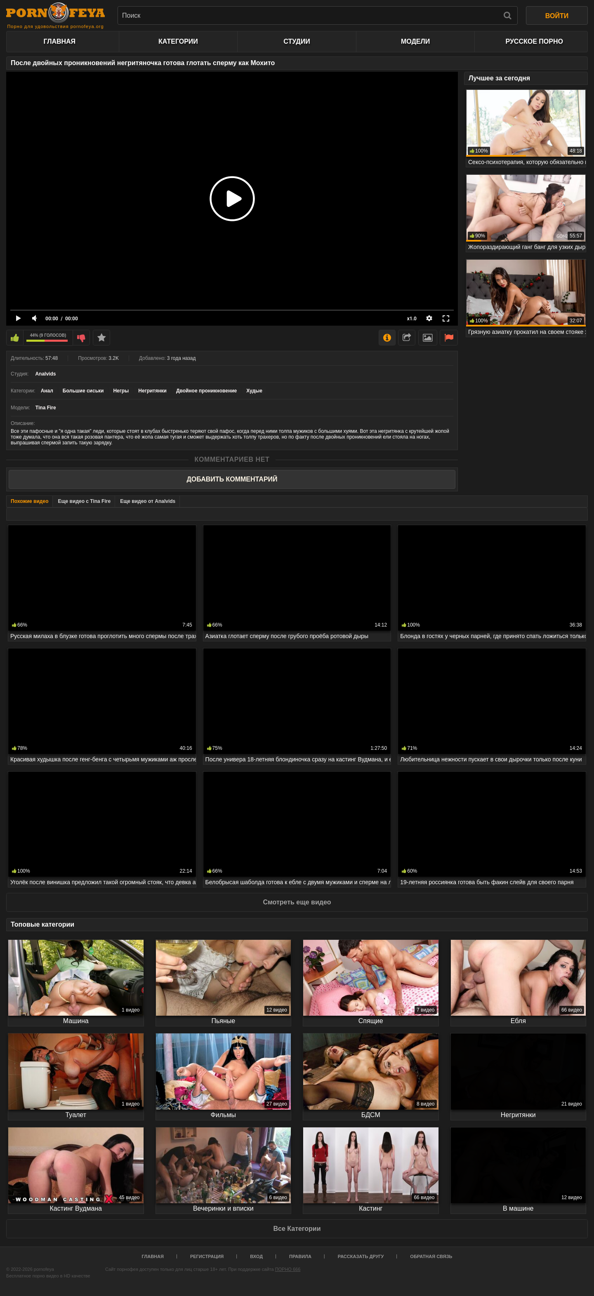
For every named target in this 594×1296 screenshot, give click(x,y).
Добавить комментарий (231, 479)
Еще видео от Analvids (147, 501)
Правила (300, 1256)
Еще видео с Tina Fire (84, 501)
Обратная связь (431, 1256)
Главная (59, 41)
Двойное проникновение (206, 391)
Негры (121, 391)
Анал (47, 391)
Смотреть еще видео (297, 902)
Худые (254, 391)
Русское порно (534, 41)
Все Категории (297, 1228)
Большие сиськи (83, 391)
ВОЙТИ (556, 15)
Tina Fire (45, 408)
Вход (256, 1256)
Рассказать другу (361, 1256)
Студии (296, 41)
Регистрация (207, 1256)
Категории (178, 41)
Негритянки (152, 391)
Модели (415, 41)
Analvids (45, 374)
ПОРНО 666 (288, 1269)
